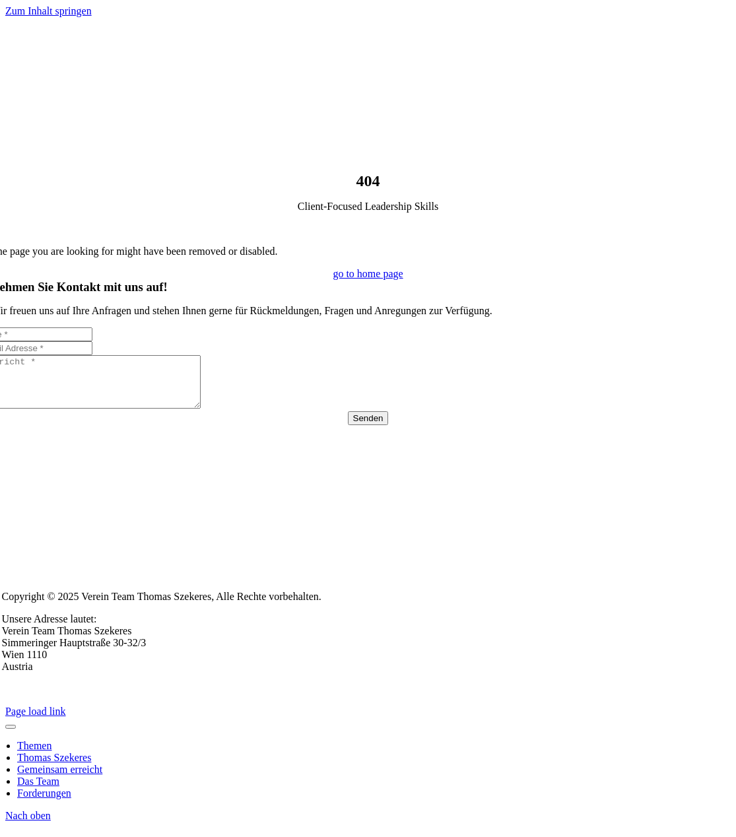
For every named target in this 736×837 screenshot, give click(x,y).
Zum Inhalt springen (48, 11)
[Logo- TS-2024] (370, 166)
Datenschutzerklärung (102, 698)
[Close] (10, 737)
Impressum (25, 698)
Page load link (35, 721)
